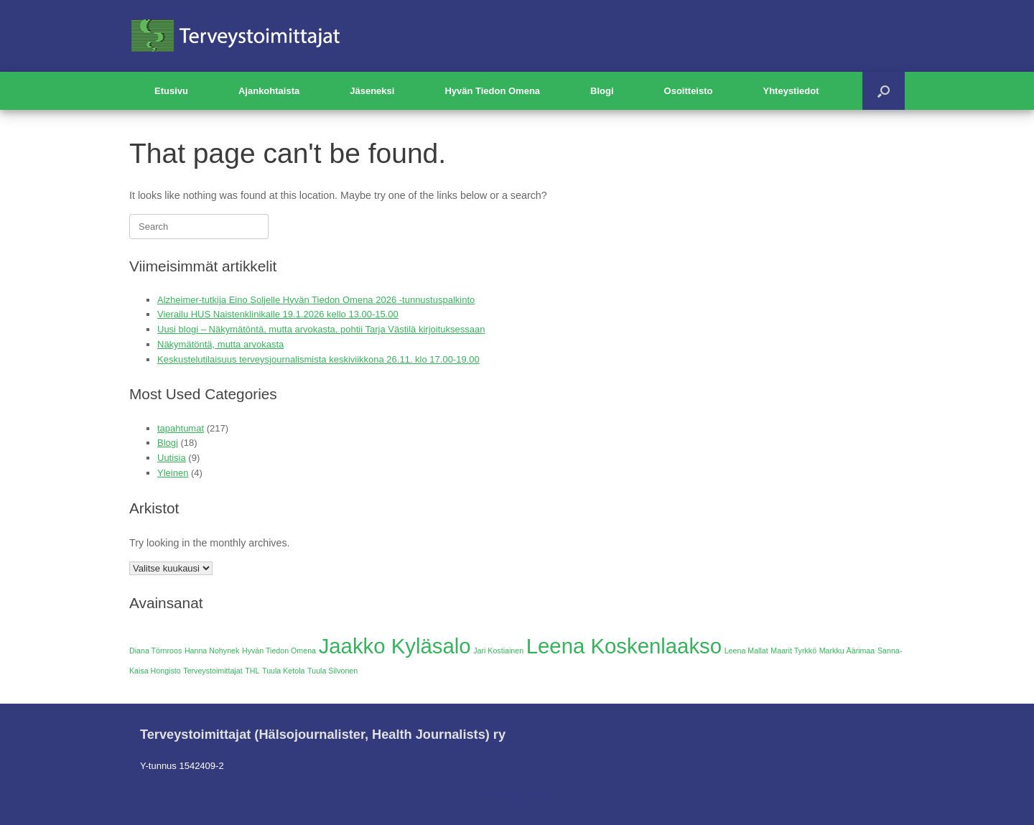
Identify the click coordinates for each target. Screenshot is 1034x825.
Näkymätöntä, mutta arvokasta (220, 344)
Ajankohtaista (268, 90)
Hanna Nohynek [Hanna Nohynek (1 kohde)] (212, 650)
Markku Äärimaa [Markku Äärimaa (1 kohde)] (847, 650)
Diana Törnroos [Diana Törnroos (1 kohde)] (155, 650)
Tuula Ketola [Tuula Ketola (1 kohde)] (283, 670)
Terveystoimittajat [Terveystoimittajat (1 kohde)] (212, 670)
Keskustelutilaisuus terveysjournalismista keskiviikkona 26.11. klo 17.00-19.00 (318, 359)
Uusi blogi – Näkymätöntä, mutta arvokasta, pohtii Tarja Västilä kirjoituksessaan (321, 329)
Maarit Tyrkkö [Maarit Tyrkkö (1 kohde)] (793, 650)
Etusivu (171, 90)
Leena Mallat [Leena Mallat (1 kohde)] (746, 650)
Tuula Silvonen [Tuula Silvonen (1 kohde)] (332, 670)
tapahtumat (180, 428)
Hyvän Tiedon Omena (492, 90)
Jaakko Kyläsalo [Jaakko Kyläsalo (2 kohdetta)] (395, 646)
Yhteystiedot (791, 90)
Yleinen (172, 472)
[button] (883, 91)
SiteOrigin (506, 797)
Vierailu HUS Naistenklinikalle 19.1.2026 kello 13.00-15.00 (278, 314)
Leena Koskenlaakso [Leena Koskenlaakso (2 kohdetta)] (624, 646)
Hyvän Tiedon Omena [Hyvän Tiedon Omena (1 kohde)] (279, 650)
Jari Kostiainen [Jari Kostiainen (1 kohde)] (498, 650)
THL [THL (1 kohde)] (252, 670)
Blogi (602, 90)
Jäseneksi (372, 90)
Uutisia (171, 457)
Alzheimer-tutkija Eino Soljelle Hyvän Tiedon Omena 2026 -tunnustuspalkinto (316, 299)
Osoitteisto (688, 90)
